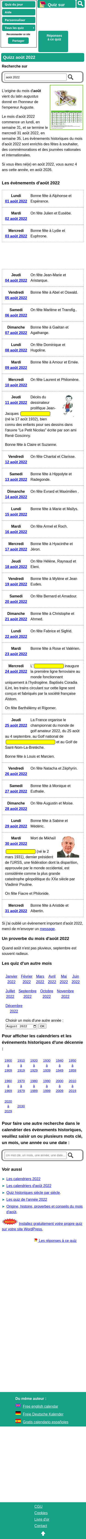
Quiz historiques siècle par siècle (33, 1193)
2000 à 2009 (59, 1086)
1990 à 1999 (46, 1086)
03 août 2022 (16, 236)
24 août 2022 (16, 671)
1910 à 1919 (21, 1065)
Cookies (41, 1513)
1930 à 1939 (46, 1065)
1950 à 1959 (72, 1065)
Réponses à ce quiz (54, 37)
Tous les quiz (14, 28)
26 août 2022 (16, 774)
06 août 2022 (16, 315)
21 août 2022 (16, 619)
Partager (18, 40)
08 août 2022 (16, 350)
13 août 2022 (16, 479)
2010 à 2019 (72, 1086)
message (47, 929)
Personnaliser (15, 20)
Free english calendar (40, 1406)
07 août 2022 (16, 333)
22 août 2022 (16, 637)
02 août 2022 (16, 219)
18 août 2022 (16, 567)
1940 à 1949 (59, 1065)
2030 (21, 1106)
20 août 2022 (16, 602)
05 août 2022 (16, 298)
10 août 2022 (16, 385)
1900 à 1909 (8, 1065)
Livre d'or (41, 1519)
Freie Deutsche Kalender (43, 1414)
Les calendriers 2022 (23, 1179)
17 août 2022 (16, 549)
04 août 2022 (16, 280)
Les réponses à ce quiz (55, 1241)
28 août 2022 (16, 809)
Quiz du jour (14, 4)
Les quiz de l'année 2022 (26, 1199)
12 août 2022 (16, 462)
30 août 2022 (16, 844)
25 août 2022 (16, 725)
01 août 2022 (16, 201)
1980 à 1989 (34, 1086)
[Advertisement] (59, 18)
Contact (40, 1526)
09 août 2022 (16, 368)
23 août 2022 (16, 654)
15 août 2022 (16, 514)
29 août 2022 (16, 826)
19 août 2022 (16, 584)
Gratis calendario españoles (45, 1422)
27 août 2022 (16, 791)
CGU (38, 1506)
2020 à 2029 (8, 1106)
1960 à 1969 (8, 1086)
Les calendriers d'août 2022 (28, 1186)
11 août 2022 (16, 403)
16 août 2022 (16, 532)
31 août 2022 (16, 911)
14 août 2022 (16, 497)
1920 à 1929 (34, 1065)
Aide (8, 12)
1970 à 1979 (21, 1086)
